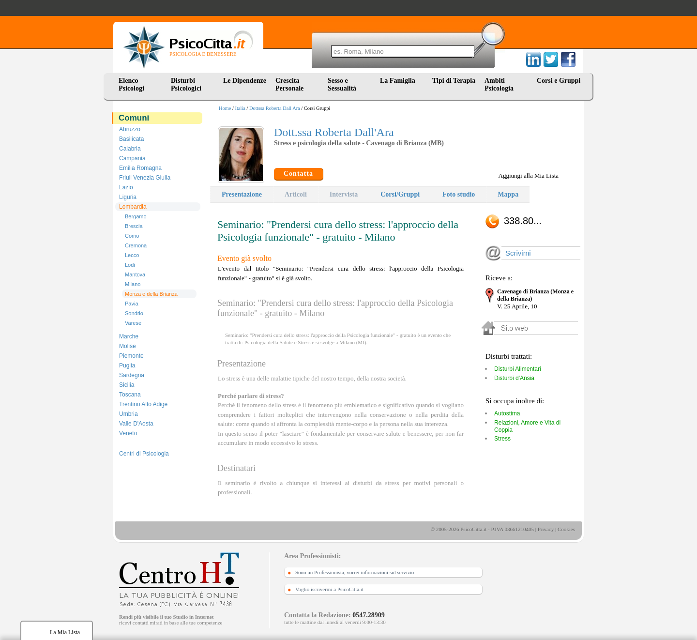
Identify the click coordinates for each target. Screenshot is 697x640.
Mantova (135, 274)
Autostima (507, 413)
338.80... (523, 220)
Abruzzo (129, 129)
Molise (127, 346)
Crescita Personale (289, 84)
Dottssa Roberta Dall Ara (274, 108)
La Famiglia (399, 80)
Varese (133, 323)
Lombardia (133, 206)
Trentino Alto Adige (143, 404)
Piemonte (131, 355)
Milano (132, 284)
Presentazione (242, 194)
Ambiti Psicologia (499, 84)
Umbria (128, 414)
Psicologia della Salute (268, 342)
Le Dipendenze (244, 80)
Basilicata (131, 139)
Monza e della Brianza (151, 294)
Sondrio (134, 313)
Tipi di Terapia (453, 80)
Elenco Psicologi (131, 84)
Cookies (566, 529)
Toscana (130, 394)
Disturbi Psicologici (186, 84)
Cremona (136, 245)
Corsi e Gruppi (558, 80)
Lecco (132, 255)
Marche (128, 336)
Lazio (126, 187)
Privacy (546, 529)
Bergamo (136, 216)
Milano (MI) (352, 342)
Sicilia (126, 384)
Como (132, 236)
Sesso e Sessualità (342, 84)
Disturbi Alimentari (517, 369)
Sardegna (131, 375)
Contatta (298, 173)
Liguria (127, 197)
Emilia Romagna (140, 168)
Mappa (508, 194)
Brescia (134, 226)
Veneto (128, 433)
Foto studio (458, 194)
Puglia (127, 365)
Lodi (130, 265)
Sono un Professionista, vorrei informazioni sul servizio (354, 572)
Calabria (130, 148)
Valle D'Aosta (136, 423)
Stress (304, 342)
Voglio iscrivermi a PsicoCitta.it (329, 589)
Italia (240, 108)
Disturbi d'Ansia (514, 378)
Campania (132, 158)
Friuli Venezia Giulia (144, 177)
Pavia (131, 303)
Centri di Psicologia (144, 453)
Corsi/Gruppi (400, 194)
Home (225, 108)
